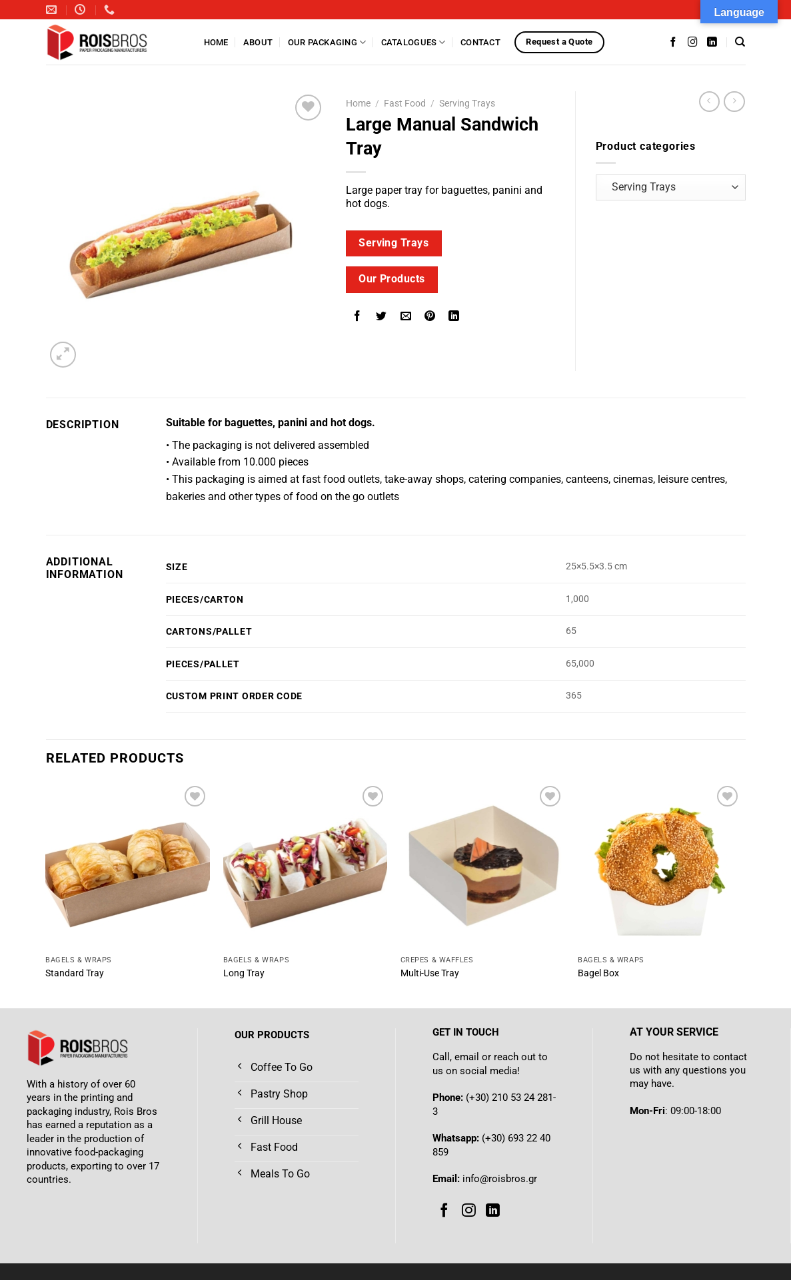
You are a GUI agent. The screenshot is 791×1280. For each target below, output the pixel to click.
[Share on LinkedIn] (454, 317)
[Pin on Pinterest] (429, 317)
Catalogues (413, 42)
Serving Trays (467, 103)
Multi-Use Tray (429, 973)
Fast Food (405, 103)
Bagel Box (598, 973)
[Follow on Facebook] (673, 42)
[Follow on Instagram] (692, 42)
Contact (480, 42)
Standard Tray (74, 973)
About (258, 42)
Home (216, 42)
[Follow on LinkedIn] (712, 42)
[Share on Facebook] (358, 317)
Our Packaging (327, 42)
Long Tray (244, 973)
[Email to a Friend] (405, 317)
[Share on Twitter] (382, 317)
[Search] (740, 42)
